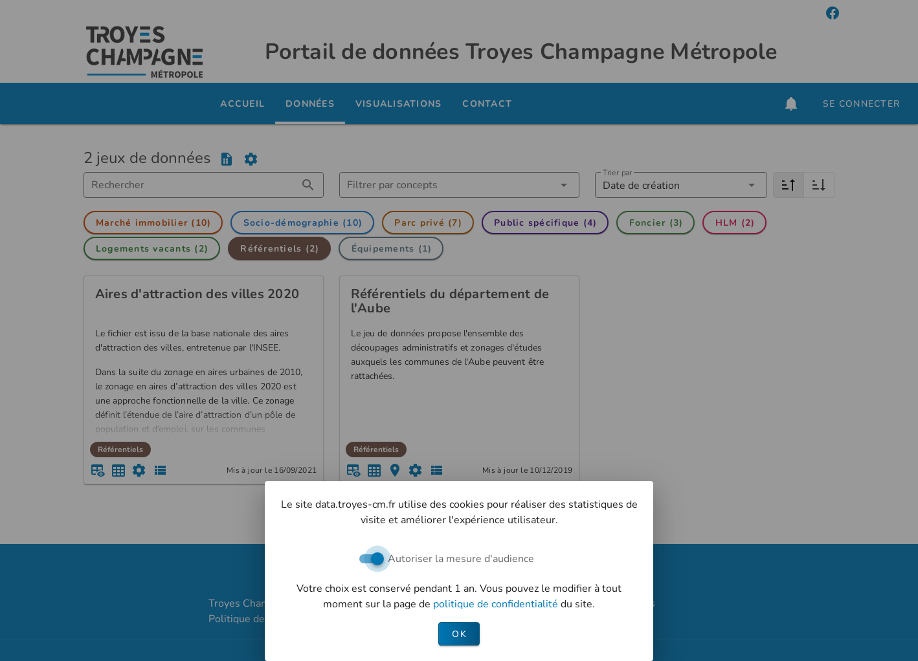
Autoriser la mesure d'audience (461, 558)
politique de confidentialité (497, 604)
